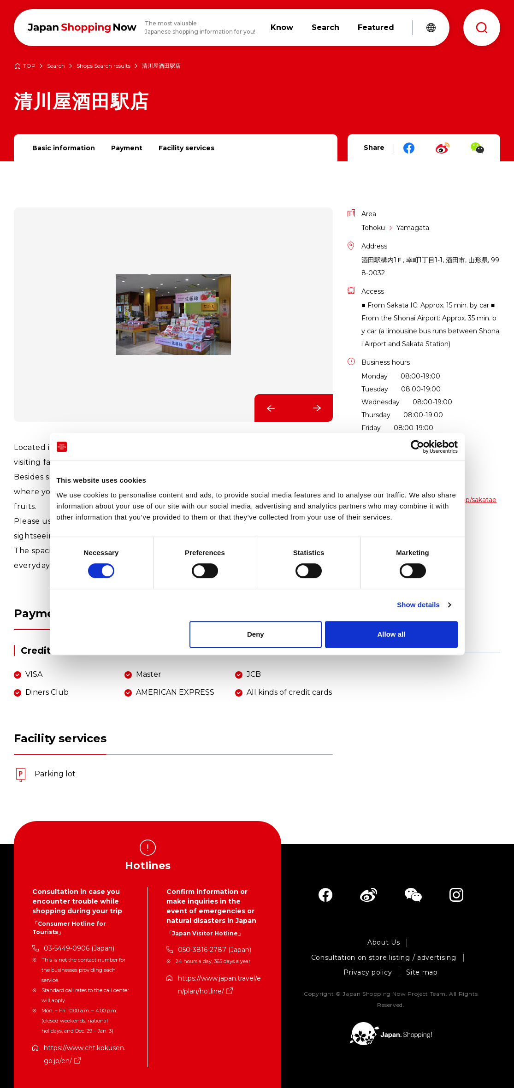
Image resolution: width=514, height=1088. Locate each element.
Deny (255, 634)
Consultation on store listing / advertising (383, 958)
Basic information (63, 148)
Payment (126, 148)
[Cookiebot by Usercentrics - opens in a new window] (417, 447)
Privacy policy (367, 972)
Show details (418, 605)
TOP (29, 66)
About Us (383, 942)
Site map (422, 972)
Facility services (186, 148)
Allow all (392, 634)
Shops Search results (103, 66)
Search (56, 66)
